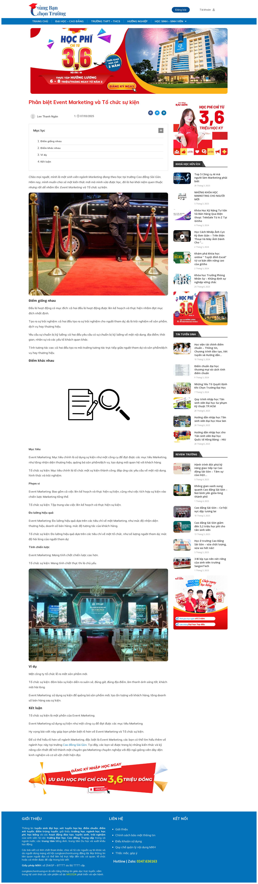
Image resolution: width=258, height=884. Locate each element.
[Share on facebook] (150, 112)
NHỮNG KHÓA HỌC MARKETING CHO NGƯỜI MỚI (209, 196)
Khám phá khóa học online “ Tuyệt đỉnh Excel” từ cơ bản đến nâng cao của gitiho (210, 259)
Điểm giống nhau (51, 141)
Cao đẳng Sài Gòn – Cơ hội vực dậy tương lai (210, 509)
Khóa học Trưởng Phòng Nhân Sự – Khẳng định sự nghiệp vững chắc (210, 278)
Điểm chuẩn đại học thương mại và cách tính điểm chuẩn (209, 369)
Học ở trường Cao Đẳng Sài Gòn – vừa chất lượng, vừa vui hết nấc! (210, 544)
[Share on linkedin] (163, 112)
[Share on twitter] (157, 112)
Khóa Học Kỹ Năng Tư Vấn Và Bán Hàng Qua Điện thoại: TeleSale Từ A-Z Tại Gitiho (210, 216)
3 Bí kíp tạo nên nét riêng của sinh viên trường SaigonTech (210, 562)
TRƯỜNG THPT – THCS (105, 21)
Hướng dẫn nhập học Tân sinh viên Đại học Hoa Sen (210, 419)
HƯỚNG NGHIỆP (137, 21)
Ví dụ (43, 154)
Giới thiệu (121, 829)
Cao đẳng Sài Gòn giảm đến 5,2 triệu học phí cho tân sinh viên (209, 526)
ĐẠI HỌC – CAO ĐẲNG (69, 21)
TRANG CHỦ (40, 21)
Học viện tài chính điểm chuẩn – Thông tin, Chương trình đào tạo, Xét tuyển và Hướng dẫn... (211, 350)
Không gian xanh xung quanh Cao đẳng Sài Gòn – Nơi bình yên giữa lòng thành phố (210, 491)
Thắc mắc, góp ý (126, 853)
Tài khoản (207, 10)
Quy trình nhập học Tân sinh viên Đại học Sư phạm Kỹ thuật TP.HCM (210, 403)
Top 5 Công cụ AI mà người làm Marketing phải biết (210, 178)
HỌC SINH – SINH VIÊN (171, 21)
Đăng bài (180, 9)
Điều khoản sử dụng (128, 841)
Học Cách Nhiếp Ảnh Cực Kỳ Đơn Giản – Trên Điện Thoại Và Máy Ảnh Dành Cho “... (209, 237)
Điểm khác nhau (50, 148)
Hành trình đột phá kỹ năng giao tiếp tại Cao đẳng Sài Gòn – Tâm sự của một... (208, 470)
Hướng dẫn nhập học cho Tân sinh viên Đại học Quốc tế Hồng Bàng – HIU (210, 436)
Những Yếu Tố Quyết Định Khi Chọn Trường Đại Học (210, 385)
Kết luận (46, 161)
